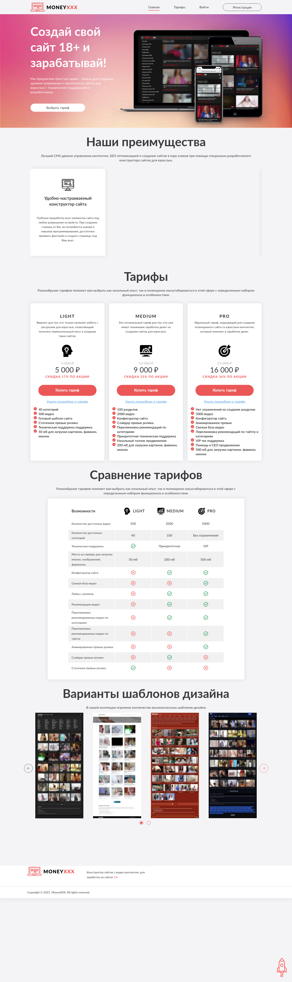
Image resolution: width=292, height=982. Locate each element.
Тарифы (179, 7)
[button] (28, 853)
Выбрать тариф (57, 107)
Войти (204, 7)
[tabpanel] (59, 849)
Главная (154, 7)
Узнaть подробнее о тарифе (67, 485)
